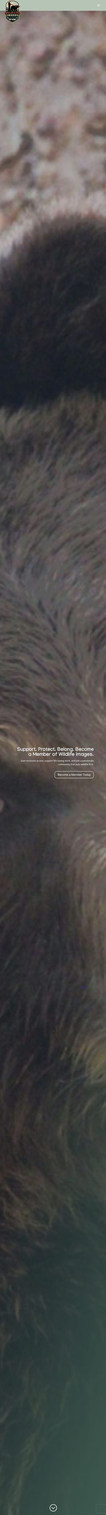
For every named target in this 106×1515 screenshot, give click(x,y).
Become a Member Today (74, 775)
